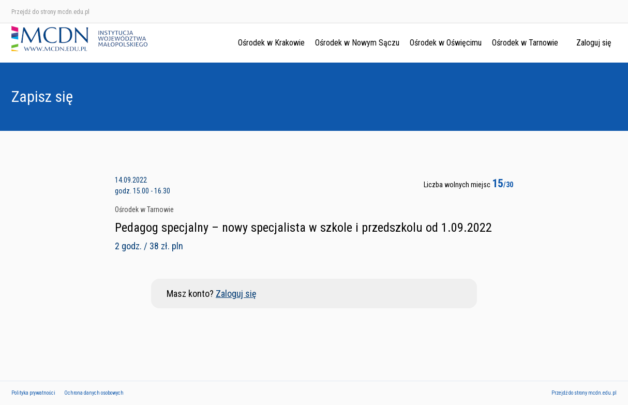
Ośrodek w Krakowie (271, 43)
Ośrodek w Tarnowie (525, 43)
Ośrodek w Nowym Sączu (357, 43)
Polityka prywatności (33, 393)
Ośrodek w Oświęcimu (446, 43)
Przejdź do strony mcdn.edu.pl (50, 12)
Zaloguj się (593, 43)
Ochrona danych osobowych (94, 393)
